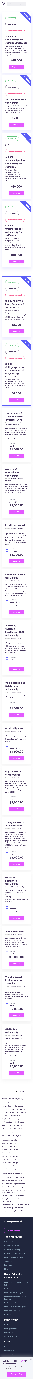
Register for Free (16, 1374)
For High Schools (10, 1329)
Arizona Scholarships (9, 1147)
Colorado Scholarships (10, 1156)
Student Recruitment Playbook (15, 1307)
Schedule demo (14, 1230)
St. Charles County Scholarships (13, 1109)
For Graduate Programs (13, 1303)
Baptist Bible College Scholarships (14, 1184)
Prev (10, 1091)
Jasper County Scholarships (12, 1129)
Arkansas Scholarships (10, 1150)
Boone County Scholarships (12, 1125)
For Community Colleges (13, 1293)
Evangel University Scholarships (13, 1211)
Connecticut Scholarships (11, 1159)
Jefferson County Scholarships (13, 1122)
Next (22, 1091)
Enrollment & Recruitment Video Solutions (16, 1284)
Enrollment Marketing (12, 1311)
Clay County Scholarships (11, 1119)
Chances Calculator (11, 1246)
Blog (6, 1269)
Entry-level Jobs (10, 1265)
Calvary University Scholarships (13, 1187)
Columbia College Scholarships (13, 1196)
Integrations (8, 1332)
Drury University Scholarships (12, 1208)
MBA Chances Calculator (13, 1257)
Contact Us (8, 1347)
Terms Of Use (9, 1354)
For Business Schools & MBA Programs (15, 1298)
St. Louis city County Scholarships (14, 1112)
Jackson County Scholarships (12, 1106)
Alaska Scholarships (9, 1143)
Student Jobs (9, 1261)
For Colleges (9, 1325)
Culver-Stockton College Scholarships (15, 1204)
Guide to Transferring (12, 1250)
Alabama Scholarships (9, 1140)
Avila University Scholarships (12, 1181)
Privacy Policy (9, 1351)
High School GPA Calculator (14, 1253)
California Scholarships (10, 1153)
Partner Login (9, 1314)
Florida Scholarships (9, 1166)
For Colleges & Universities (14, 1289)
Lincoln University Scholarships (13, 1177)
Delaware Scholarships (10, 1163)
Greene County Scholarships (12, 1116)
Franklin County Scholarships (12, 1132)
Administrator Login (11, 1336)
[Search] (16, 4)
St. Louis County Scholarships (12, 1103)
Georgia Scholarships (9, 1169)
